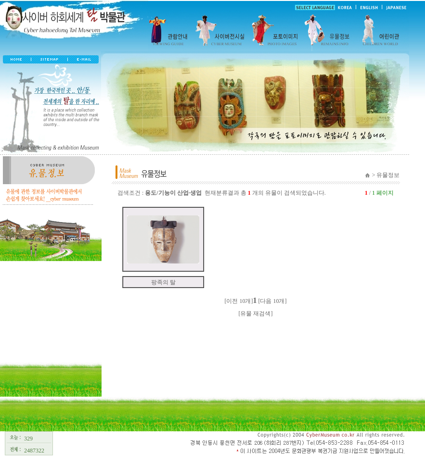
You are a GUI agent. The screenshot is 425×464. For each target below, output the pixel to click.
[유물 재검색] (256, 313)
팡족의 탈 (163, 282)
